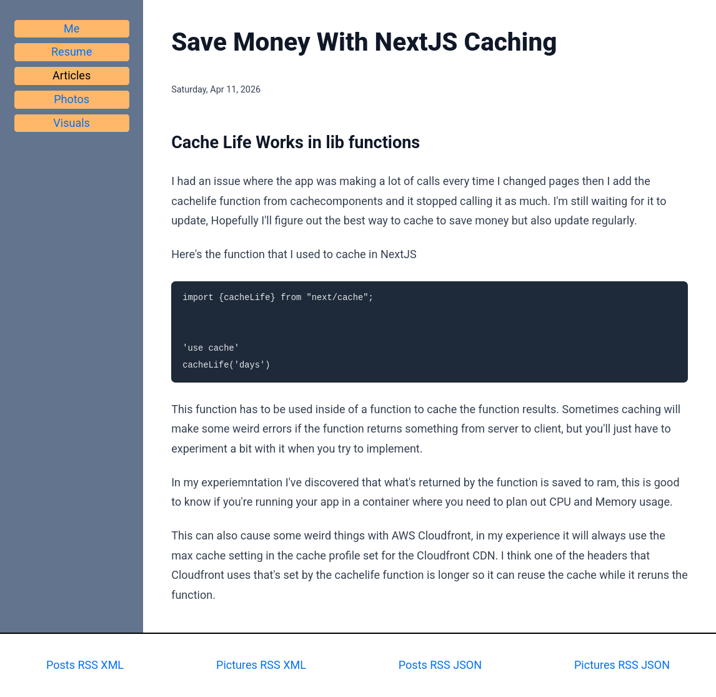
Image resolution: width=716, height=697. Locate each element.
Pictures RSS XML (261, 664)
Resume (71, 51)
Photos (71, 99)
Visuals (71, 122)
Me (71, 28)
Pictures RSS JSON (622, 664)
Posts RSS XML (85, 664)
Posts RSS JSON (440, 664)
